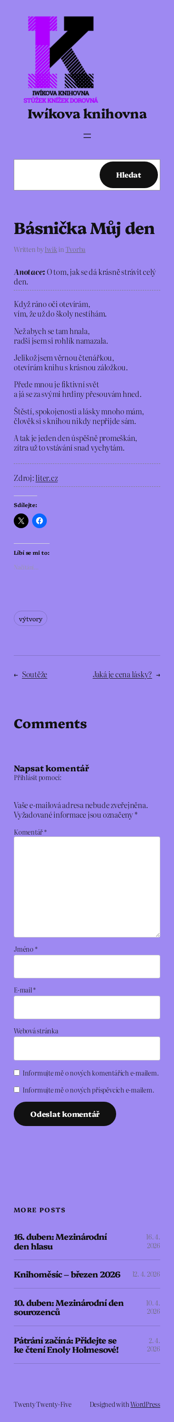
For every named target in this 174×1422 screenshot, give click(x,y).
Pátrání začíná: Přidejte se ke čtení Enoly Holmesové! (66, 1344)
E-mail (25, 990)
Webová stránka (36, 1030)
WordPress (145, 1404)
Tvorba (76, 249)
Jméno (25, 949)
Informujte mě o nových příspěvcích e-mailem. (88, 1089)
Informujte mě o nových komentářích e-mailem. (90, 1072)
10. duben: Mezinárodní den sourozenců (68, 1307)
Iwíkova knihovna (87, 113)
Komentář (30, 831)
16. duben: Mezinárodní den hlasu (60, 1241)
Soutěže (34, 674)
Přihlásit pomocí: (38, 777)
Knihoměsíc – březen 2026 (67, 1274)
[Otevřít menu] (87, 135)
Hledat (128, 174)
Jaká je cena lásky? (122, 674)
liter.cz (46, 477)
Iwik (51, 249)
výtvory (30, 618)
